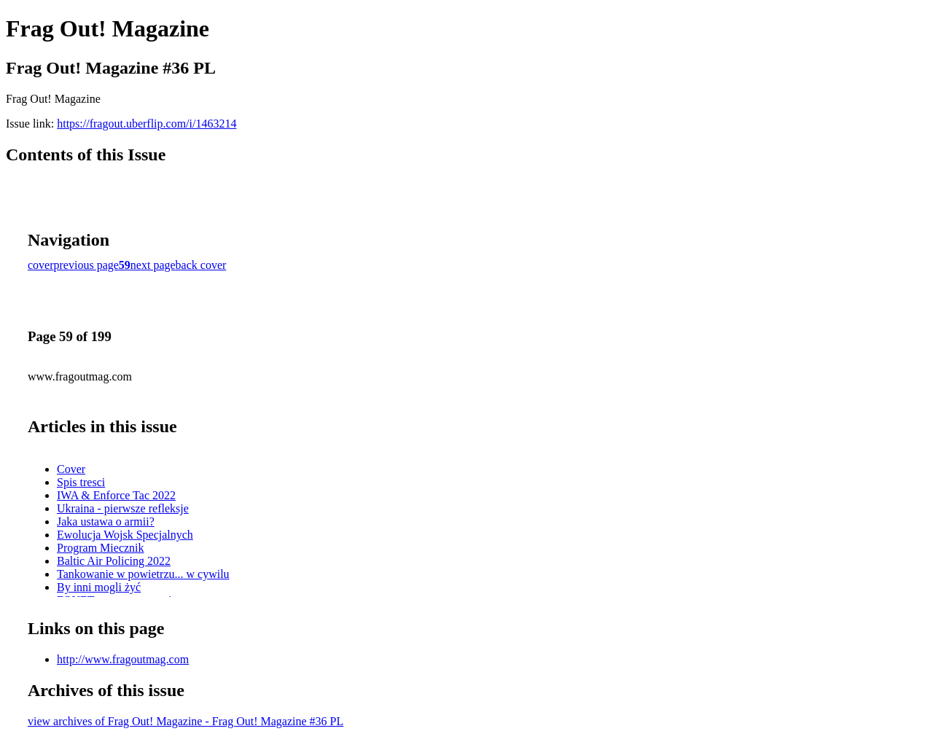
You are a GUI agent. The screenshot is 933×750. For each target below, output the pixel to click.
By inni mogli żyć (99, 587)
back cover (201, 265)
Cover (71, 469)
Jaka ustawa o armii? (106, 521)
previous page (86, 265)
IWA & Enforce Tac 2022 (116, 495)
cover (41, 265)
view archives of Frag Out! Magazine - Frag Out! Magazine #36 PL (185, 721)
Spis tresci (81, 482)
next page (153, 265)
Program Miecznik (100, 548)
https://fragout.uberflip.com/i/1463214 (146, 123)
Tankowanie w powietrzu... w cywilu (143, 574)
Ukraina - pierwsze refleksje (123, 508)
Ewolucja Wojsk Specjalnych (125, 534)
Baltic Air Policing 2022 (114, 561)
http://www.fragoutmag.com (123, 659)
